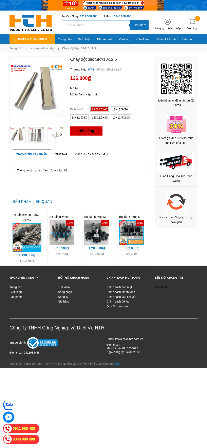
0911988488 (32, 352)
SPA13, (101, 69)
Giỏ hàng (64, 301)
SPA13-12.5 (113, 69)
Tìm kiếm (139, 25)
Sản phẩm (16, 296)
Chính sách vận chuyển (121, 296)
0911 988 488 (88, 16)
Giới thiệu (16, 292)
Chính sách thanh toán (121, 292)
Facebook (161, 287)
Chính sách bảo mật (119, 287)
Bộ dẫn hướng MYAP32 (99, 216)
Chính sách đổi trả (118, 301)
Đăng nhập (174, 28)
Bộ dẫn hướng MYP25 (133, 216)
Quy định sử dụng (118, 306)
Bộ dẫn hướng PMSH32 (65, 216)
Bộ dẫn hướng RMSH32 (28, 214)
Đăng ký (159, 28)
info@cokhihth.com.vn (129, 339)
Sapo (116, 363)
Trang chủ (16, 287)
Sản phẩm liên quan (32, 202)
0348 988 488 (122, 16)
